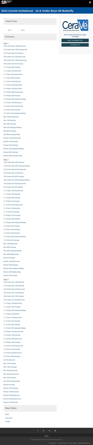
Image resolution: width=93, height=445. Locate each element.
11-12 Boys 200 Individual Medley (14, 310)
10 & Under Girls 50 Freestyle (13, 64)
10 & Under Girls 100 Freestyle (13, 296)
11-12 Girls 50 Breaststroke (12, 85)
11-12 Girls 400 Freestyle (11, 78)
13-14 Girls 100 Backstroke (12, 103)
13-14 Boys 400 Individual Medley (14, 222)
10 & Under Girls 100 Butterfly (13, 293)
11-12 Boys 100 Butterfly (11, 194)
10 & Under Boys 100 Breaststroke (15, 50)
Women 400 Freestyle (10, 265)
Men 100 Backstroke (10, 244)
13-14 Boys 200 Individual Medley (14, 99)
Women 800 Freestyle (10, 152)
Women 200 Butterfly (10, 402)
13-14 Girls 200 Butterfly (11, 233)
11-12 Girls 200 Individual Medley (14, 328)
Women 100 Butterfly (10, 141)
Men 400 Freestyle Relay (11, 381)
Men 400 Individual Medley (12, 251)
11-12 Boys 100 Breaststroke (13, 191)
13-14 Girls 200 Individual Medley (14, 113)
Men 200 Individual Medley (12, 127)
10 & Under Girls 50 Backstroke (14, 300)
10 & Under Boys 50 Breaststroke (14, 169)
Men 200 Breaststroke (11, 374)
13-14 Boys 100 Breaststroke (13, 332)
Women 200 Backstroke (11, 395)
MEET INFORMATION (75, 40)
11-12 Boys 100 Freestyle (11, 307)
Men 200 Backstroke (10, 370)
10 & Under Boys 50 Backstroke (14, 289)
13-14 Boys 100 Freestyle (11, 215)
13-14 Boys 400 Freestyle (11, 342)
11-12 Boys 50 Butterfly (11, 314)
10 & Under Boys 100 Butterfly (13, 282)
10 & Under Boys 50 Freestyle (13, 53)
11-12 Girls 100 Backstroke (12, 317)
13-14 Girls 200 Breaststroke (13, 106)
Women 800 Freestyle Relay (12, 156)
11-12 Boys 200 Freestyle (11, 198)
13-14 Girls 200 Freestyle (11, 110)
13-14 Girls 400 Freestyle (11, 356)
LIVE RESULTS (75, 45)
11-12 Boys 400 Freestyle (11, 67)
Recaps (7, 421)
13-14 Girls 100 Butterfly (11, 349)
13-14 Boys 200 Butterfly (11, 219)
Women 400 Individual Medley (13, 268)
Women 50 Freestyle (10, 275)
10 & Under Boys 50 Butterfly (13, 173)
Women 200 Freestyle (10, 145)
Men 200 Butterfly (9, 378)
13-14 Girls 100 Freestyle (11, 229)
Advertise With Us (84, 443)
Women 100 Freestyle (10, 388)
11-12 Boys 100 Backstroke (12, 303)
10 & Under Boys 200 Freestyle (13, 162)
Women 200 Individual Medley (13, 149)
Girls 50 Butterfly (9, 360)
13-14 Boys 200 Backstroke (12, 339)
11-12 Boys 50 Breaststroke (12, 74)
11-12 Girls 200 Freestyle (11, 325)
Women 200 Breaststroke (12, 399)
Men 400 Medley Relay (11, 254)
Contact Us (52, 443)
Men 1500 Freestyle (10, 367)
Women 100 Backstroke (11, 261)
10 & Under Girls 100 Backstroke (14, 57)
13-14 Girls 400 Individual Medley (14, 237)
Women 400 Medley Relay (12, 272)
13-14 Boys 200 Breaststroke (13, 92)
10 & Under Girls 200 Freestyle (13, 176)
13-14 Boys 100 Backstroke (12, 89)
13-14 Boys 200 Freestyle (11, 96)
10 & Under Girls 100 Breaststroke (15, 60)
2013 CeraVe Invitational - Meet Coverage (75, 35)
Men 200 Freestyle (9, 124)
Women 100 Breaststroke (12, 138)
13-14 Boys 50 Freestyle (11, 226)
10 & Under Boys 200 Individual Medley (16, 166)
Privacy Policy (72, 443)
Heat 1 (10, 30)
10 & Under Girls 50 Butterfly (13, 187)
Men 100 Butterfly (9, 120)
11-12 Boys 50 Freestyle (11, 201)
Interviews (8, 418)
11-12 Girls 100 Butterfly (11, 208)
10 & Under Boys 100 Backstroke (14, 46)
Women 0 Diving (9, 385)
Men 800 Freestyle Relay (11, 134)
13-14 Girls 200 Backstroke (12, 353)
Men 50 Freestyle (9, 258)
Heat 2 (23, 30)
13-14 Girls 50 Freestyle (11, 240)
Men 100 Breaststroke (11, 117)
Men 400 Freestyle (9, 247)
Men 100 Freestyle (9, 363)
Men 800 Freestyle (9, 131)
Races (7, 414)
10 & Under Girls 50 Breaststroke (14, 184)
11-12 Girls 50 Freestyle (11, 212)
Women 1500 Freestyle (11, 392)
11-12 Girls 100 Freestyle (11, 321)
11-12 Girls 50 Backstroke (12, 81)
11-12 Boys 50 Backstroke (12, 71)
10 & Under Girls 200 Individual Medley (16, 180)
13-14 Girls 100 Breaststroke (13, 346)
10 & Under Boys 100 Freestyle (13, 286)
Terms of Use (62, 443)
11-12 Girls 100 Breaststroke (13, 205)
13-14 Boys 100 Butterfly (11, 335)
